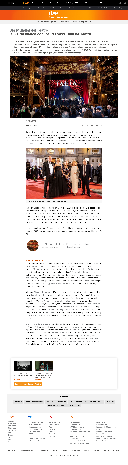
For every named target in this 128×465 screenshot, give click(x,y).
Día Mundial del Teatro (49, 132)
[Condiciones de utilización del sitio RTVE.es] (11, 450)
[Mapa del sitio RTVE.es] (87, 450)
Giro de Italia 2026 (96, 402)
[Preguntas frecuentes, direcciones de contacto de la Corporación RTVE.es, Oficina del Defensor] (97, 450)
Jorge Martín (61, 402)
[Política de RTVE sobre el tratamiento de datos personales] (26, 450)
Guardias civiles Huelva (78, 402)
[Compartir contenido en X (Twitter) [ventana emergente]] (87, 125)
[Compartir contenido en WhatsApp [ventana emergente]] (96, 125)
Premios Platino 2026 (56, 406)
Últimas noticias (73, 406)
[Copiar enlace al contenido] (101, 125)
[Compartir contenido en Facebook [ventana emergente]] (83, 125)
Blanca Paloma (79, 208)
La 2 (81, 50)
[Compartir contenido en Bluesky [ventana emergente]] (92, 125)
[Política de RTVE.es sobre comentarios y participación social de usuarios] (112, 450)
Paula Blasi (110, 402)
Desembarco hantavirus (34, 402)
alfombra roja (40, 52)
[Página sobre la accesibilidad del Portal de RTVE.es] (75, 450)
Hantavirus (18, 402)
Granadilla (50, 402)
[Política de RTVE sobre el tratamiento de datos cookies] (43, 450)
